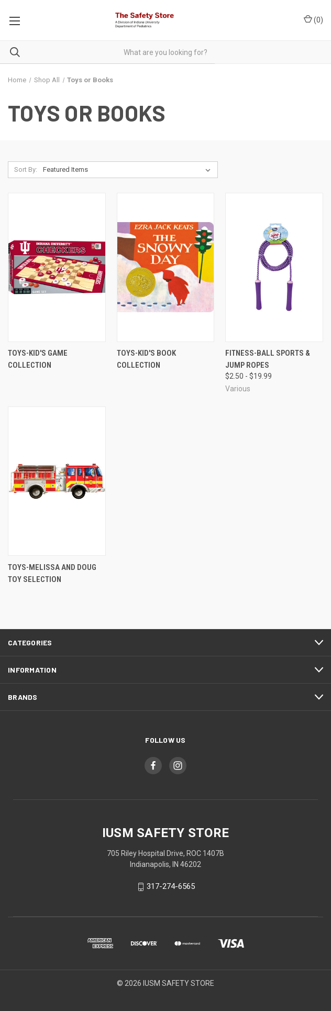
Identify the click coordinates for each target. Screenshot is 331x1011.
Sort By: (25, 169)
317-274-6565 (171, 886)
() (313, 19)
